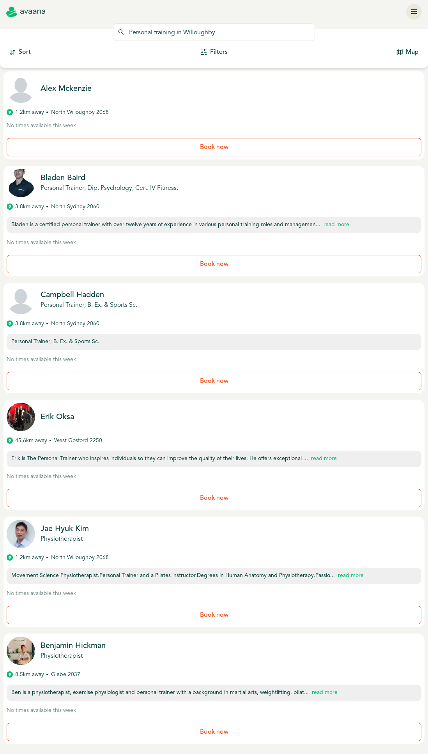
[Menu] (414, 11)
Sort (20, 52)
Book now (214, 147)
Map (407, 52)
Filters (214, 52)
